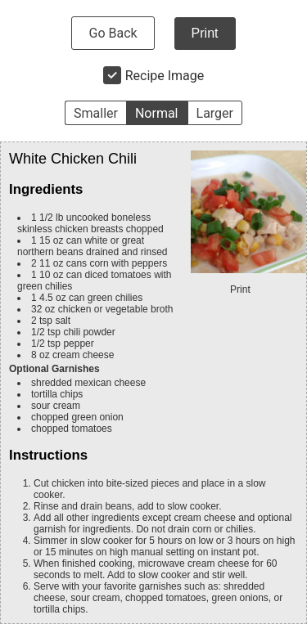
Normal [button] (156, 113)
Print (205, 33)
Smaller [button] (96, 113)
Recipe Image (165, 75)
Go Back (112, 33)
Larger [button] (214, 113)
